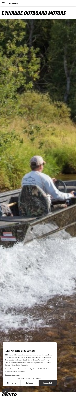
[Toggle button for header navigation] (3, 3)
